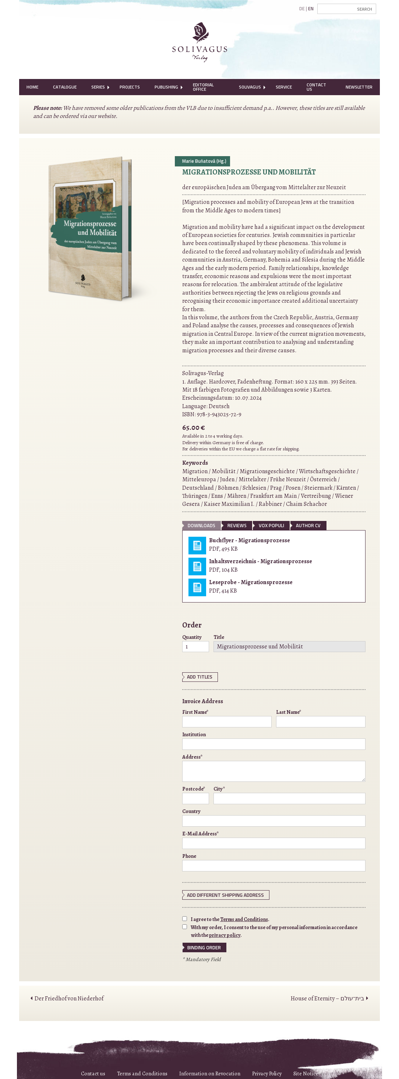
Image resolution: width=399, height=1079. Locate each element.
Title (289, 643)
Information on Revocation (209, 1072)
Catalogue (65, 86)
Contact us (93, 1072)
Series (98, 86)
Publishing (166, 86)
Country (274, 817)
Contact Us (316, 87)
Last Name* (321, 717)
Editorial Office (203, 87)
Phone (274, 861)
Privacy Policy (267, 1072)
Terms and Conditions (244, 918)
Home (32, 86)
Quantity (195, 643)
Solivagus (250, 86)
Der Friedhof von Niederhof (69, 997)
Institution (274, 740)
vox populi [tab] (271, 525)
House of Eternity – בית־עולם (327, 997)
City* (289, 794)
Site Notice (305, 1072)
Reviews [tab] (237, 525)
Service (284, 86)
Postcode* (195, 794)
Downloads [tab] (201, 525)
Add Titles (199, 676)
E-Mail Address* (274, 839)
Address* (274, 767)
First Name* (227, 717)
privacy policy (224, 934)
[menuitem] (32, 87)
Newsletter (359, 86)
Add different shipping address (224, 894)
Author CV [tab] (308, 525)
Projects (130, 86)
